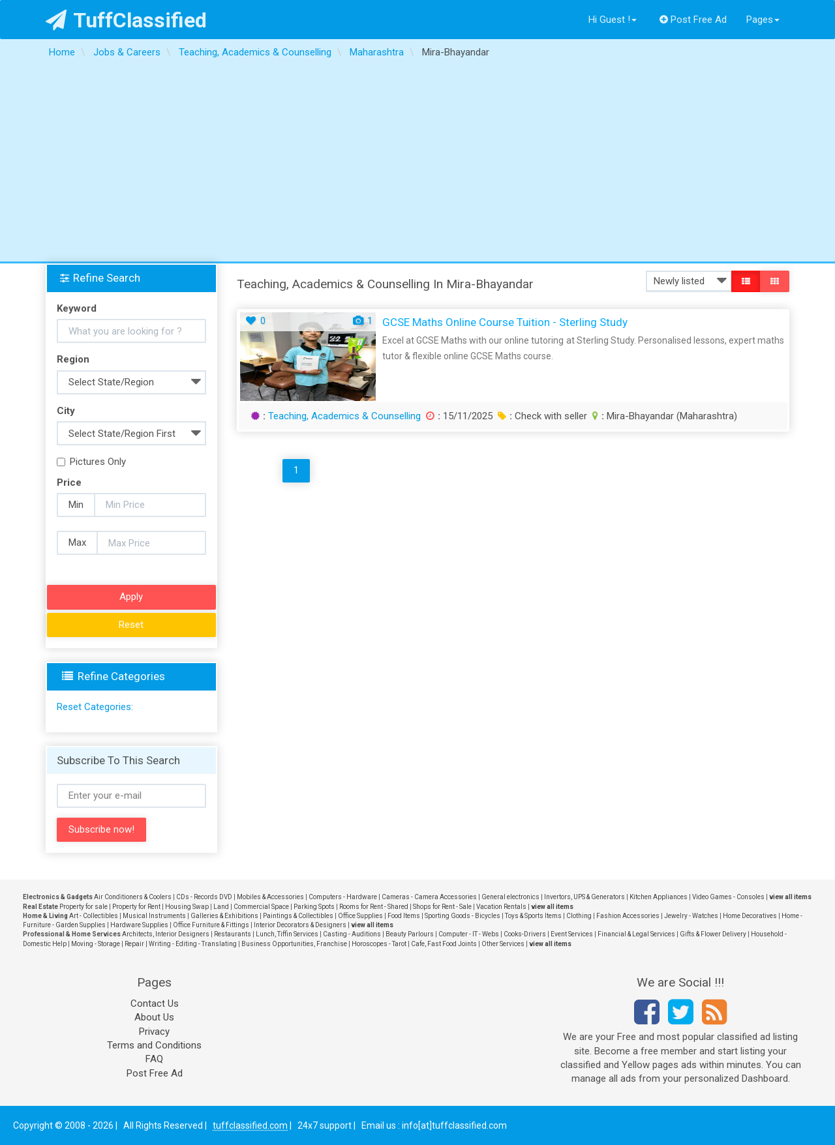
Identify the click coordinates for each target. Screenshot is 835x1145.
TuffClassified (126, 20)
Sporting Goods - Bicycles (462, 915)
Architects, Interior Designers (165, 934)
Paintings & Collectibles (298, 915)
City (66, 411)
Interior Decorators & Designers (300, 925)
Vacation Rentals (501, 906)
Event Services (572, 934)
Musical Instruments (154, 915)
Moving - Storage (95, 943)
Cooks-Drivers (525, 934)
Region (73, 359)
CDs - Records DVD (204, 896)
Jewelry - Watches (691, 915)
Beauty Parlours (410, 934)
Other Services (502, 943)
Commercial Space (261, 906)
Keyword (77, 308)
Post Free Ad (693, 19)
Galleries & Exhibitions (224, 915)
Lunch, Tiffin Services (287, 934)
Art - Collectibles (93, 915)
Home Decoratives (750, 915)
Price (69, 482)
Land (221, 906)
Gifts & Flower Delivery (713, 934)
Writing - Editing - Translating (193, 943)
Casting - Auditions (352, 934)
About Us (154, 1017)
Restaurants (232, 934)
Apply (131, 596)
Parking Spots (314, 906)
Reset (131, 625)
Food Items (403, 915)
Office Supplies (360, 915)
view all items (790, 896)
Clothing (579, 915)
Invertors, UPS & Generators (584, 896)
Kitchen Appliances (659, 896)
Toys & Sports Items (533, 915)
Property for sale (83, 906)
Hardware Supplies (139, 925)
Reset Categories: (95, 707)
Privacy (154, 1031)
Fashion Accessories (628, 915)
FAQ (154, 1059)
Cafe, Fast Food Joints (444, 943)
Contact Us (154, 1003)
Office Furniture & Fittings (211, 925)
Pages (763, 19)
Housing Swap (187, 906)
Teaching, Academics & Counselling (344, 416)
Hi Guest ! (612, 19)
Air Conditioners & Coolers (133, 896)
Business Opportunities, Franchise (294, 943)
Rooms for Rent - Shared (373, 906)
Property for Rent (136, 906)
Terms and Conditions (154, 1045)
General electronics (510, 896)
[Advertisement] (417, 163)
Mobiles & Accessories (270, 896)
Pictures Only (91, 462)
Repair (134, 943)
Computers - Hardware (343, 896)
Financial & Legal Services (636, 934)
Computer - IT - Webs (468, 934)
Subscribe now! (101, 829)
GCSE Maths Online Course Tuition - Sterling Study (505, 322)
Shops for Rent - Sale (442, 906)
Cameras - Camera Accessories (429, 896)
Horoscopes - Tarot (379, 943)
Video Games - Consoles (728, 896)
